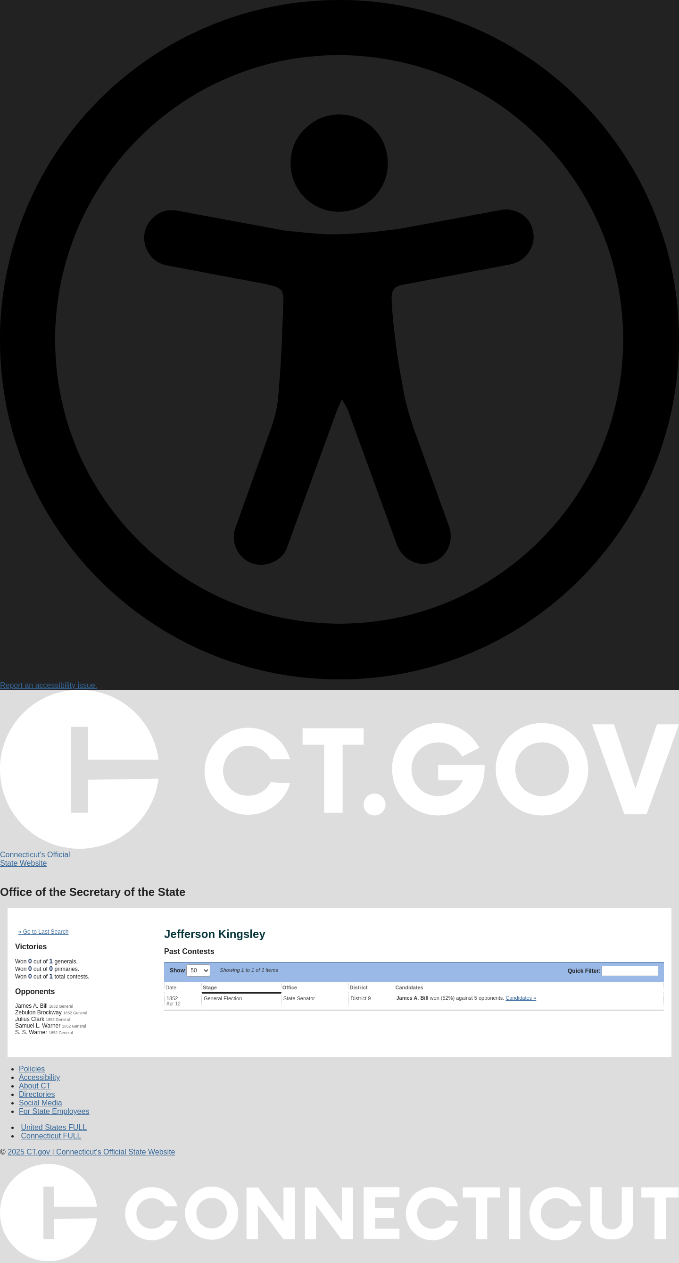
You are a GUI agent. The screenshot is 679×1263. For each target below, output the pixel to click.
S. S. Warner (31, 1032)
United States (54, 1127)
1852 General (61, 1006)
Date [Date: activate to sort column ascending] (171, 987)
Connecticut (51, 1136)
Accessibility (39, 1077)
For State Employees (54, 1111)
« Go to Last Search (43, 931)
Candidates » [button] (520, 998)
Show (190, 970)
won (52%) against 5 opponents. (466, 998)
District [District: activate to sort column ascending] (359, 987)
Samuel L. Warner (37, 1025)
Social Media (40, 1103)
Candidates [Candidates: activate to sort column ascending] (409, 987)
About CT (35, 1086)
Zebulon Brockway (38, 1012)
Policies (32, 1069)
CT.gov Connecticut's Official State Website (91, 1152)
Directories (37, 1094)
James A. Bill (31, 1006)
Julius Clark (29, 1019)
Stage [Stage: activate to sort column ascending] (210, 987)
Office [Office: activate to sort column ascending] (289, 987)
